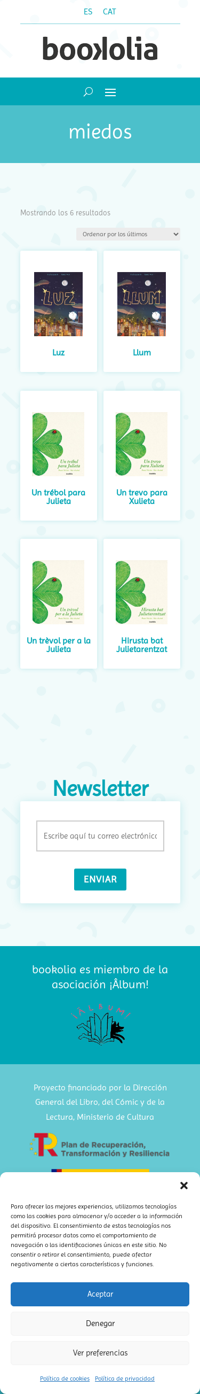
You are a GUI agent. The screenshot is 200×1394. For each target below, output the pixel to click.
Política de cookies (65, 1378)
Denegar (100, 1323)
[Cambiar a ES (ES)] (88, 11)
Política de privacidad (125, 1378)
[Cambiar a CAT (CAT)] (110, 11)
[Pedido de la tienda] (128, 234)
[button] (184, 1185)
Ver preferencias (100, 1353)
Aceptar (100, 1294)
